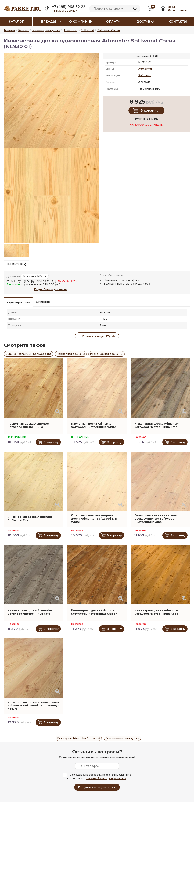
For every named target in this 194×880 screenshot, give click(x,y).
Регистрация (177, 10)
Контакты (178, 21)
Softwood (144, 75)
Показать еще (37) (96, 336)
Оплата (113, 21)
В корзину (149, 110)
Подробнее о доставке (50, 289)
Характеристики (18, 302)
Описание (43, 301)
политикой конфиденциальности (106, 778)
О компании (80, 21)
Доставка (145, 21)
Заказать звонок (65, 10)
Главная (9, 30)
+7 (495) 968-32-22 (68, 7)
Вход (171, 6)
